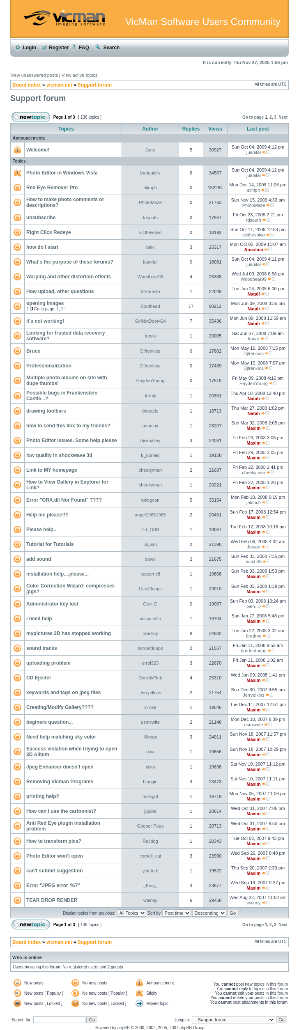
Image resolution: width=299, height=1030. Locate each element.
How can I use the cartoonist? (61, 811)
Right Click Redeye (48, 232)
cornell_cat (150, 855)
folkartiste (150, 291)
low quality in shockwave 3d (59, 455)
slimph (150, 187)
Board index (26, 85)
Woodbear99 (150, 276)
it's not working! (45, 321)
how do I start (42, 247)
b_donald (150, 455)
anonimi (151, 425)
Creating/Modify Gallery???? (60, 707)
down (150, 559)
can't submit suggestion (54, 871)
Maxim (253, 428)
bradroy (150, 633)
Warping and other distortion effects (68, 277)
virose (150, 707)
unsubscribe (40, 217)
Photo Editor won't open (54, 856)
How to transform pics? (53, 841)
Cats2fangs (150, 588)
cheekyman (150, 470)
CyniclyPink (150, 677)
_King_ (150, 885)
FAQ (79, 47)
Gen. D (150, 603)
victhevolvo (150, 232)
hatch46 (254, 561)
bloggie (150, 781)
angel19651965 (150, 514)
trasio (150, 335)
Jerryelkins (150, 692)
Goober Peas (150, 826)
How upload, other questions (60, 291)
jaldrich (253, 502)
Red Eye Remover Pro (52, 187)
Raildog (150, 841)
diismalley (150, 440)
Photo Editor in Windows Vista (62, 173)
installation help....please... (57, 574)
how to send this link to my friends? (68, 426)
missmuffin (150, 618)
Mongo (150, 736)
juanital (253, 152)
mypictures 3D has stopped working (68, 633)
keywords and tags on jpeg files (63, 692)
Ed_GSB (150, 529)
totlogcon (150, 500)
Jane (150, 149)
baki (150, 247)
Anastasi (253, 249)
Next (283, 117)
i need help (39, 619)
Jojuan (150, 544)
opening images (45, 303)
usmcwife (150, 722)
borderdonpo (150, 648)
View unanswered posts (34, 75)
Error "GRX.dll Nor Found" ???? (64, 500)
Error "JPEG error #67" (53, 885)
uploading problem (48, 663)
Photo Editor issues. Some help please (71, 440)
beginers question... (49, 722)
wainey (150, 900)
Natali (253, 293)
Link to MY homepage (51, 470)
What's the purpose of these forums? (69, 262)
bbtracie (150, 410)
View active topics (79, 75)
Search (107, 47)
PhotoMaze (150, 202)
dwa (150, 751)
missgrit (150, 796)
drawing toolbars (46, 411)
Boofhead (150, 306)
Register (54, 47)
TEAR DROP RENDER (51, 900)
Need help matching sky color (61, 737)
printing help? (42, 796)
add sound (38, 559)
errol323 (150, 663)
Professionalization (48, 366)
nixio (150, 766)
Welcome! (37, 150)
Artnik (150, 395)
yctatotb (151, 870)
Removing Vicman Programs (59, 782)
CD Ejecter (38, 678)
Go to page (253, 117)
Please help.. (41, 529)
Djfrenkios (150, 351)
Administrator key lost (52, 604)
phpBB (123, 1027)
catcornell (150, 573)
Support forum (95, 85)
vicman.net (59, 85)
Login (25, 47)
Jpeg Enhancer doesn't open (60, 767)
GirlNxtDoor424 (150, 321)
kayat (253, 338)
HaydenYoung (150, 380)
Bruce (33, 351)
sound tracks (41, 648)
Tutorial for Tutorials (50, 544)
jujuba (150, 811)
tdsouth (150, 217)
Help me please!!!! (47, 515)
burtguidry (150, 172)
